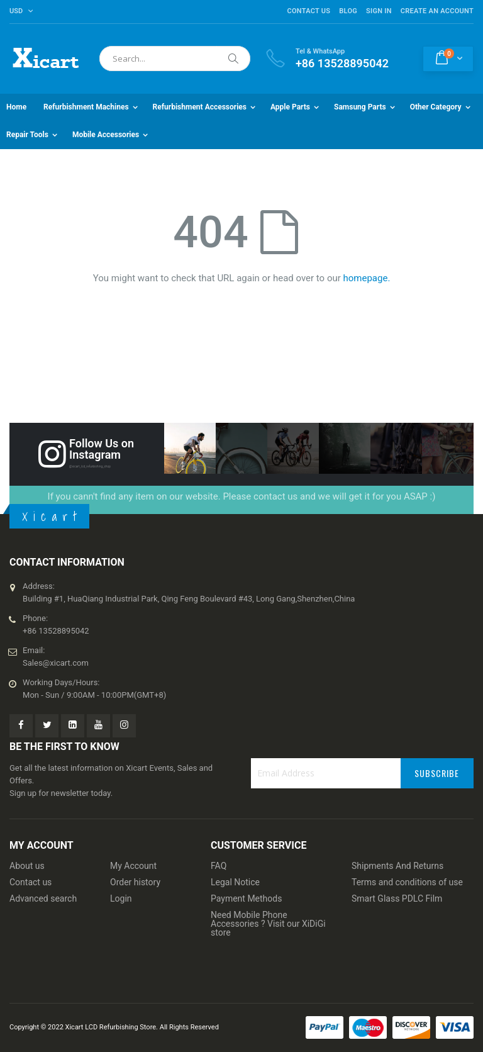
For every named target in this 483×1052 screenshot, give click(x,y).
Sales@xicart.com (56, 663)
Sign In (379, 11)
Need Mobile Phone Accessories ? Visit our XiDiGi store (268, 923)
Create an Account (437, 11)
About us (27, 866)
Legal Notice (235, 882)
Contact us (30, 882)
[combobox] (174, 58)
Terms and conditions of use (407, 882)
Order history (135, 882)
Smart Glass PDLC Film (397, 898)
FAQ (218, 866)
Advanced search (43, 898)
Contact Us (308, 11)
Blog (348, 11)
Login (121, 898)
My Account (133, 866)
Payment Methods (246, 898)
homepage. (367, 278)
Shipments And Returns (397, 866)
